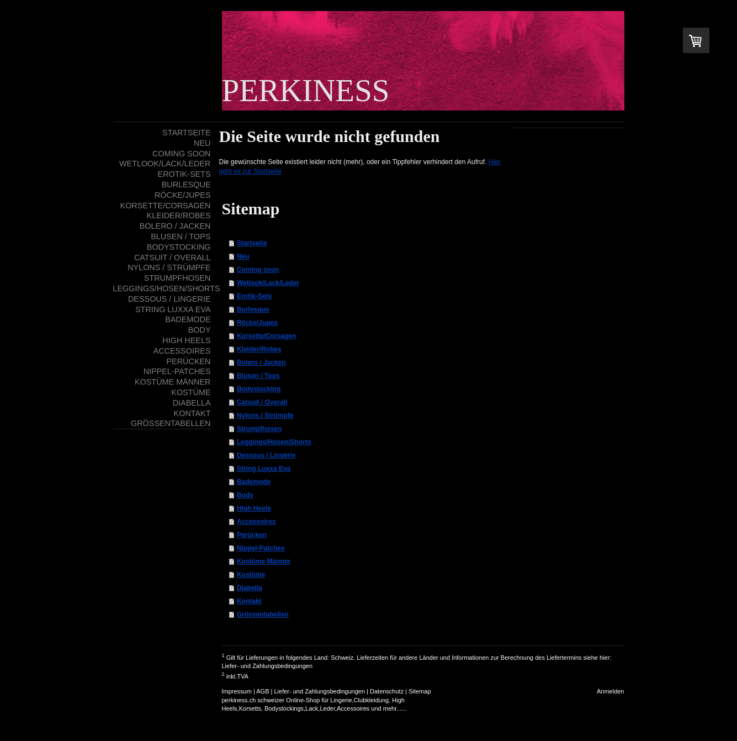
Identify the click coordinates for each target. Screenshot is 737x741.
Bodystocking (258, 389)
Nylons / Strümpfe (265, 415)
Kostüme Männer (263, 561)
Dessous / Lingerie (266, 455)
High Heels (254, 508)
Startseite (252, 243)
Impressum (237, 691)
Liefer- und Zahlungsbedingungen (267, 666)
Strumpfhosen (259, 429)
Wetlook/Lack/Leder (268, 283)
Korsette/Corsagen (266, 336)
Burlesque (253, 309)
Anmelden (610, 691)
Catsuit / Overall (262, 402)
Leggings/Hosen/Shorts (274, 442)
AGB (262, 691)
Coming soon (258, 270)
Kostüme (251, 575)
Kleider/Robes (259, 349)
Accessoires (256, 521)
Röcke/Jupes (257, 323)
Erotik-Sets (254, 296)
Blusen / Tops (258, 376)
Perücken (252, 535)
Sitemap (420, 691)
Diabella (249, 588)
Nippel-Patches (261, 548)
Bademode (254, 482)
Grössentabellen (263, 614)
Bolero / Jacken (261, 362)
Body (245, 495)
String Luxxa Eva (263, 468)
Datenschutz (387, 691)
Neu (243, 256)
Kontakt (249, 601)
